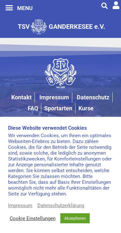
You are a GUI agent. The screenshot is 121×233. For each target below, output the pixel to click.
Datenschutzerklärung (60, 205)
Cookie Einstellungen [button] (32, 218)
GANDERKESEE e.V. (77, 26)
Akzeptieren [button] (75, 218)
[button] (9, 8)
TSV (24, 26)
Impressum (20, 205)
